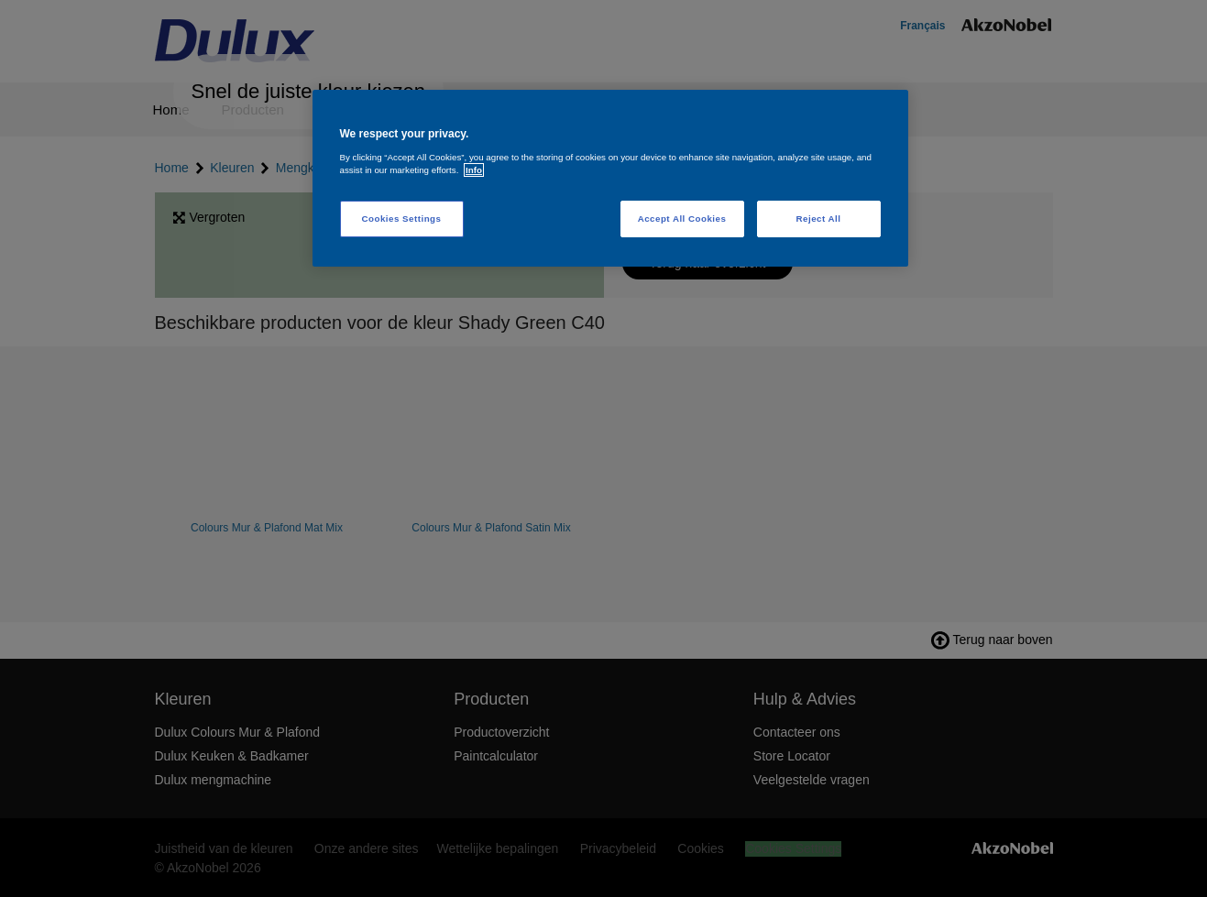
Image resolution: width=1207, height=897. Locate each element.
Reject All (818, 218)
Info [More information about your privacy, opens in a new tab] (474, 170)
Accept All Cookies (682, 218)
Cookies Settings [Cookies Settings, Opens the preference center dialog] (402, 218)
